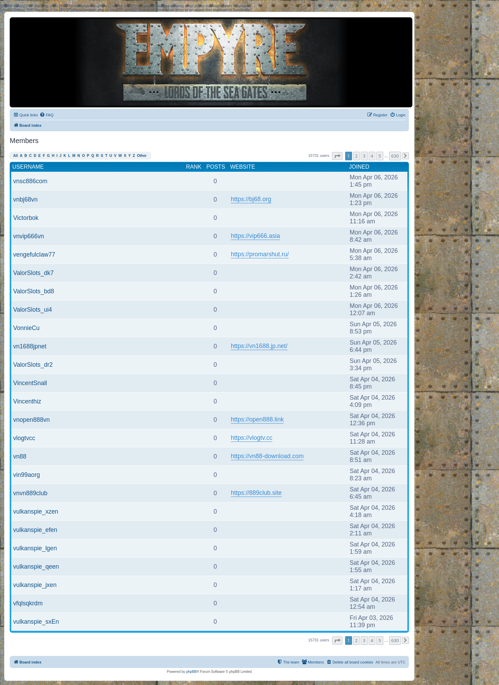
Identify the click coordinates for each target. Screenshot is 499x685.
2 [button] (356, 156)
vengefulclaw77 (34, 254)
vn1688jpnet (29, 346)
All (15, 156)
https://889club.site (256, 492)
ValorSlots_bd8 (33, 291)
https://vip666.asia (255, 235)
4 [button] (372, 156)
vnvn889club (30, 493)
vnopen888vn (31, 419)
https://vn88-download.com (267, 456)
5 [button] (379, 156)
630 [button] (395, 156)
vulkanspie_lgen (35, 548)
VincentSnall (30, 383)
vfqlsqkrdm (28, 603)
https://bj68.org (251, 199)
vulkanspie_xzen (35, 511)
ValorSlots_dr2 (33, 364)
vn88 (19, 456)
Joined (359, 167)
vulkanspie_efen (35, 529)
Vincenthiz (27, 401)
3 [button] (364, 156)
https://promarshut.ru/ (260, 254)
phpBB (191, 672)
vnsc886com (30, 181)
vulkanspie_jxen (34, 584)
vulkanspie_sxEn (36, 621)
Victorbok (25, 217)
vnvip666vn (28, 236)
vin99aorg (26, 474)
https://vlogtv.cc (251, 437)
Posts (216, 167)
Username (28, 167)
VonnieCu (26, 327)
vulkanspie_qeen (36, 566)
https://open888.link (257, 419)
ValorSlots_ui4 (32, 309)
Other (142, 156)
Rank (193, 167)
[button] (337, 156)
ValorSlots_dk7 (33, 272)
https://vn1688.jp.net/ (259, 345)
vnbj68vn (25, 199)
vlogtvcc (24, 438)
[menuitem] (46, 115)
